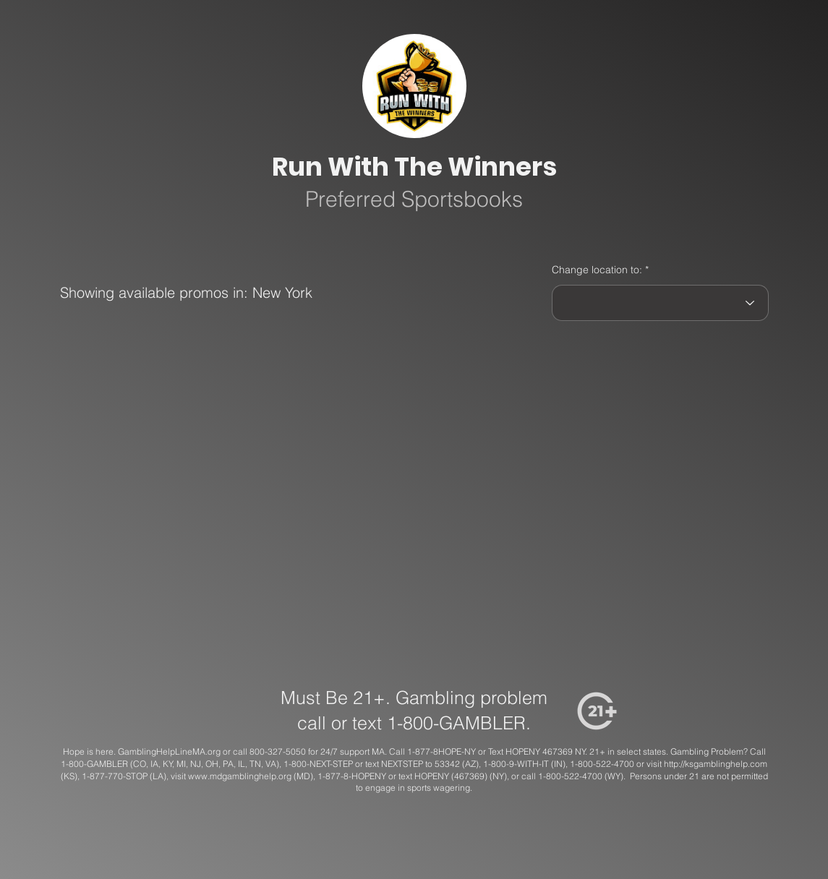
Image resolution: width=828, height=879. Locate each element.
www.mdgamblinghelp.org (239, 776)
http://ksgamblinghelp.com (715, 763)
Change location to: (597, 270)
